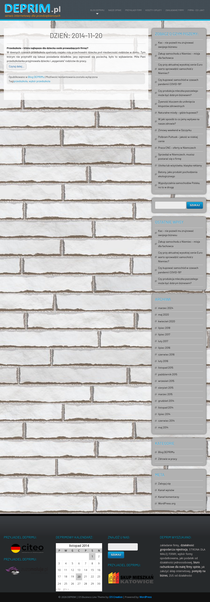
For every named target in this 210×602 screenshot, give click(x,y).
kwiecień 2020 (166, 321)
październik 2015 (167, 374)
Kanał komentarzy (168, 496)
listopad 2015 (165, 367)
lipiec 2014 (164, 414)
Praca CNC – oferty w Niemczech (177, 147)
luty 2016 (163, 361)
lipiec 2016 (164, 347)
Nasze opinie (114, 10)
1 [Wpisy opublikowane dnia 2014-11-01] (92, 556)
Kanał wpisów (166, 490)
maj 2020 (163, 314)
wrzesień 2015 (166, 380)
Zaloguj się (164, 483)
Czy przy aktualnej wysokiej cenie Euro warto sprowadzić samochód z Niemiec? (180, 69)
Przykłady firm (133, 10)
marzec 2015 (165, 394)
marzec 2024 (165, 308)
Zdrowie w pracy (167, 458)
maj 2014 (163, 427)
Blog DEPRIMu (97, 10)
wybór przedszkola (39, 81)
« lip (58, 589)
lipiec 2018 (164, 327)
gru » (66, 589)
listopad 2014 (165, 407)
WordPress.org (166, 503)
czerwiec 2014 (166, 420)
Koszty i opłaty (153, 10)
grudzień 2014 (166, 400)
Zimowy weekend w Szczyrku (175, 130)
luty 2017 (163, 341)
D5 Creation (116, 597)
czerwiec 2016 (166, 354)
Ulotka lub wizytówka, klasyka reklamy (180, 165)
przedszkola (21, 81)
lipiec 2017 (164, 334)
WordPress (145, 597)
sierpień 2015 (165, 387)
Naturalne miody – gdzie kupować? (178, 112)
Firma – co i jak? (196, 10)
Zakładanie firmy (174, 10)
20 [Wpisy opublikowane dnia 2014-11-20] (79, 576)
